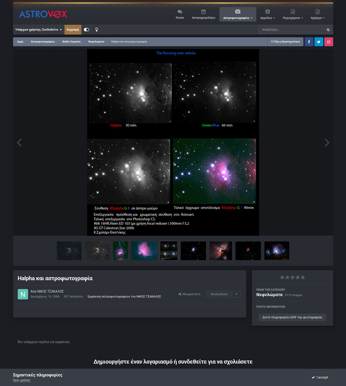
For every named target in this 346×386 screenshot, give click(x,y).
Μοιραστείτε (189, 294)
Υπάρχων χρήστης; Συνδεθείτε (38, 30)
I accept (320, 377)
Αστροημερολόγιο (203, 17)
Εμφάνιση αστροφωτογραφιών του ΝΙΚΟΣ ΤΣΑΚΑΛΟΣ (124, 296)
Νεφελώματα (269, 294)
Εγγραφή (73, 29)
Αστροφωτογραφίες (236, 18)
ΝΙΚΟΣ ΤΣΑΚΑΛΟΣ (50, 291)
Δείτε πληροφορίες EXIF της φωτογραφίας (292, 317)
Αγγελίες (266, 18)
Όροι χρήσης (22, 380)
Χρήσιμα (316, 18)
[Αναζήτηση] (281, 30)
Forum (180, 17)
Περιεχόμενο (292, 18)
